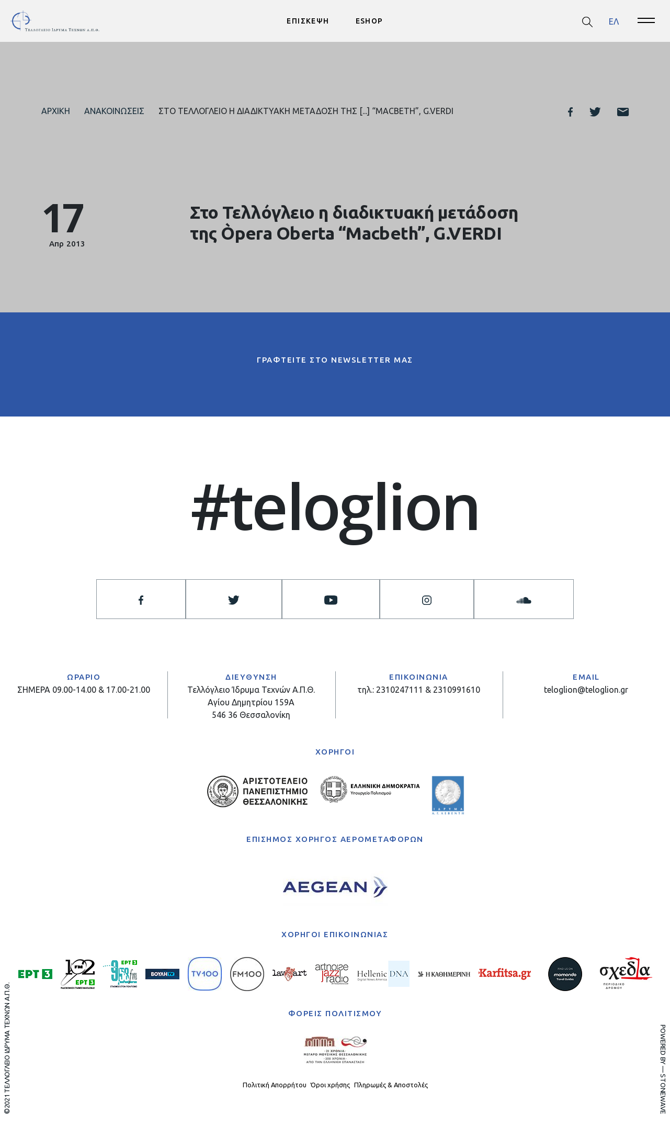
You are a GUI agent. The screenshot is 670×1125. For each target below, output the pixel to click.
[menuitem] (614, 21)
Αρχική (55, 111)
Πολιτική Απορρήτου (274, 1084)
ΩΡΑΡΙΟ (83, 677)
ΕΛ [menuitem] (614, 21)
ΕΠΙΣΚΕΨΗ (308, 21)
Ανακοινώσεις (114, 111)
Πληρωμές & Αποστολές (391, 1084)
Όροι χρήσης (330, 1084)
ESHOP (369, 21)
